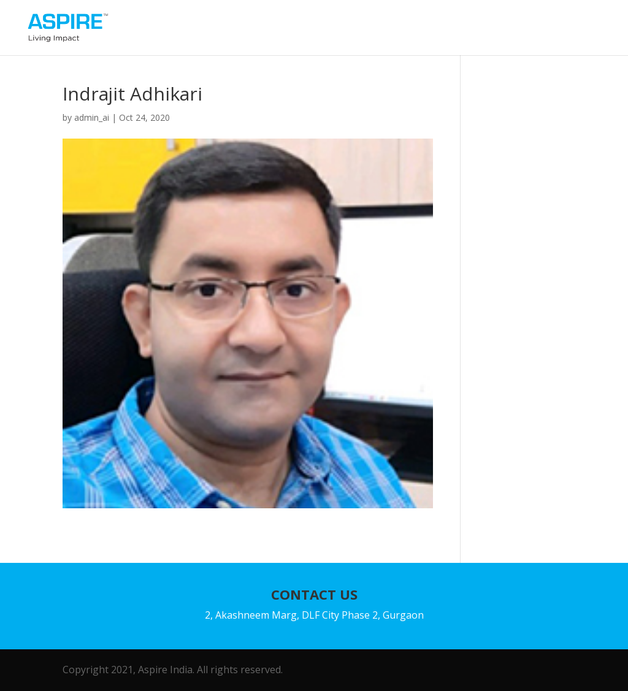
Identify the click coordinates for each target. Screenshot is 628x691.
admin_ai (91, 117)
